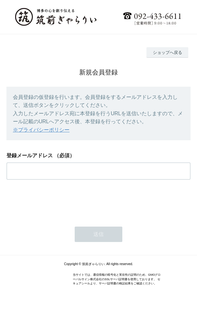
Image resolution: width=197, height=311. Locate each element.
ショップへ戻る (167, 52)
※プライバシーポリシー (41, 130)
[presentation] (55, 201)
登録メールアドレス (29, 155)
